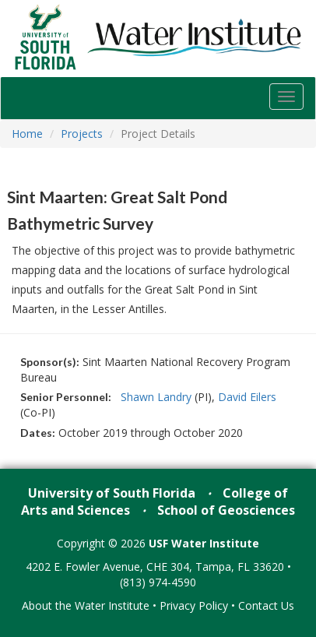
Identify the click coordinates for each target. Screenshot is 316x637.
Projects (82, 133)
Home (27, 133)
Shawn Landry (156, 396)
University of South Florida (111, 493)
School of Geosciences (226, 510)
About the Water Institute (85, 605)
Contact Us (266, 605)
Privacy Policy (194, 605)
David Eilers (247, 396)
